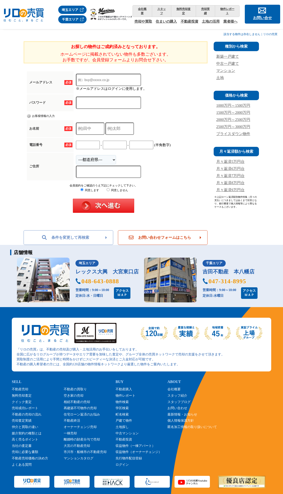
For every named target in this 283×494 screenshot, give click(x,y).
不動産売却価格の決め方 (30, 458)
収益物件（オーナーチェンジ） (139, 452)
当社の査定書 (22, 446)
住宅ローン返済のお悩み (82, 414)
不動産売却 (20, 389)
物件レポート (227, 11)
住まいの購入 (166, 21)
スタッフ (161, 11)
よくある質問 (22, 464)
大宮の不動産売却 (77, 446)
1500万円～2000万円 (233, 113)
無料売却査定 (183, 11)
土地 (220, 78)
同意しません (117, 190)
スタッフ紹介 (177, 395)
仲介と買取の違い (25, 427)
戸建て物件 (124, 420)
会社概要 (142, 11)
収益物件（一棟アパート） (135, 446)
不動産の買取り (75, 389)
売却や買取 (143, 21)
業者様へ (230, 21)
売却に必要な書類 (25, 452)
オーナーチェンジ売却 (80, 427)
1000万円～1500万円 (233, 105)
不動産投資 (189, 21)
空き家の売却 (73, 395)
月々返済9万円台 (230, 190)
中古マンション (127, 433)
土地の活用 (211, 21)
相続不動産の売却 (77, 402)
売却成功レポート (25, 408)
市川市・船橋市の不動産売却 (85, 452)
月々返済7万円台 (230, 176)
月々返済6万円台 (230, 169)
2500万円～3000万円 (233, 127)
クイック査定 (22, 402)
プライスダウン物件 (233, 134)
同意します (89, 190)
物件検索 (122, 402)
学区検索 (122, 408)
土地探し (122, 427)
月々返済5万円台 (230, 162)
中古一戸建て (227, 64)
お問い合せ (262, 18)
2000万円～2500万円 (233, 120)
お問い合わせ (177, 408)
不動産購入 (124, 389)
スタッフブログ (179, 402)
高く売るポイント (25, 439)
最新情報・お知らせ (182, 414)
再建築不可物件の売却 (80, 408)
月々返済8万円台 (230, 183)
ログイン (122, 464)
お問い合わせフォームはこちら (160, 237)
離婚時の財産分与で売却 (82, 439)
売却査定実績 (22, 420)
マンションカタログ (78, 458)
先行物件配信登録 (129, 458)
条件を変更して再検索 (65, 237)
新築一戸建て (227, 56)
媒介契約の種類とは (27, 433)
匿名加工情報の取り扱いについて (192, 427)
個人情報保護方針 (180, 420)
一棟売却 (70, 433)
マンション (225, 71)
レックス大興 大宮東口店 (107, 272)
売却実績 (205, 11)
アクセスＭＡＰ (122, 293)
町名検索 (122, 414)
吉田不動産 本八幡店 (228, 272)
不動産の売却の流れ (27, 414)
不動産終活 (72, 420)
